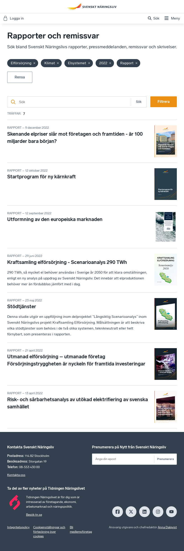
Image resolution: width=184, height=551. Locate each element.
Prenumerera (165, 459)
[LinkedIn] (144, 511)
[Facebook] (117, 511)
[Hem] (92, 6)
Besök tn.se (34, 515)
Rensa (20, 77)
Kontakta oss (16, 475)
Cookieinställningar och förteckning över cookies (49, 531)
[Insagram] (158, 511)
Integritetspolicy (18, 527)
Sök (139, 102)
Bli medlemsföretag (81, 529)
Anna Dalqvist (167, 527)
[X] (131, 511)
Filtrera (164, 102)
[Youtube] (171, 511)
